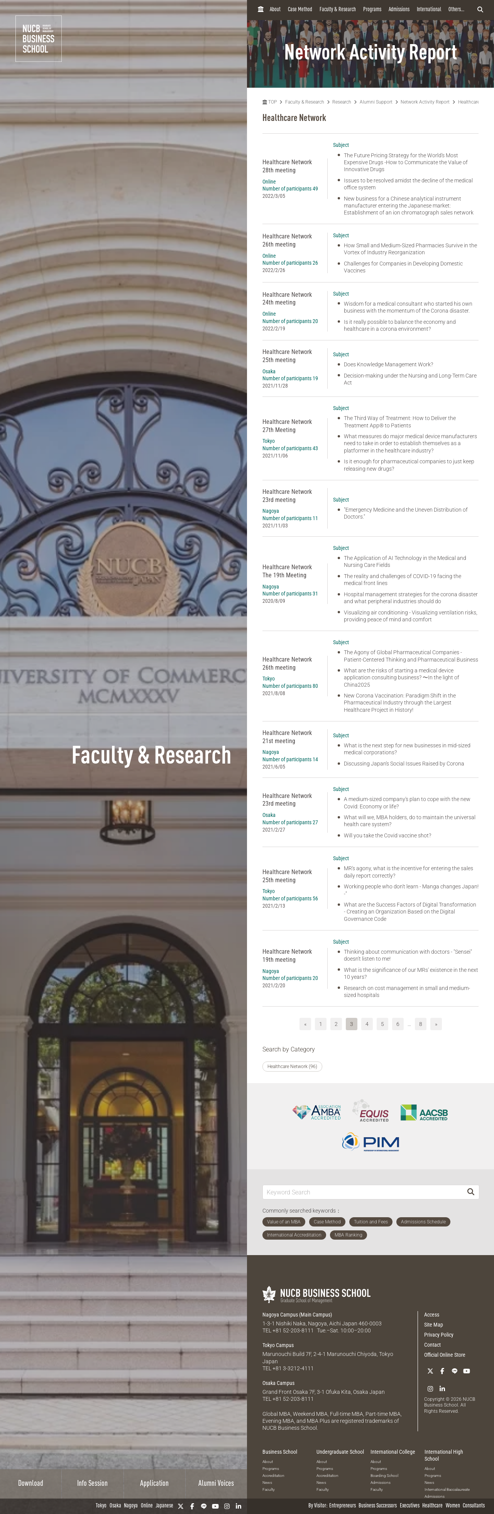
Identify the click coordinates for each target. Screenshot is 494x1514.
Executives (410, 1506)
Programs (372, 10)
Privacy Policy (438, 1335)
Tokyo (101, 1506)
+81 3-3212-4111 (293, 1368)
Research (341, 102)
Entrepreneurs (342, 1506)
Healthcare (432, 1506)
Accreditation (273, 1475)
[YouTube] (215, 1506)
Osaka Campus (278, 1383)
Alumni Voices (216, 1484)
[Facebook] (192, 1506)
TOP (269, 102)
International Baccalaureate (447, 1489)
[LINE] (204, 1506)
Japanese (164, 1506)
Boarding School (384, 1475)
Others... (456, 10)
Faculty (268, 1489)
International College (392, 1452)
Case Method (300, 10)
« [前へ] (305, 1024)
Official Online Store (444, 1355)
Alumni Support (376, 102)
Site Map (433, 1325)
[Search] (471, 1192)
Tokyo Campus (278, 1345)
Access (431, 1315)
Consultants (474, 1506)
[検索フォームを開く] (480, 10)
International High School (444, 1455)
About (275, 10)
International (429, 10)
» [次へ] (436, 1024)
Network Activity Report (425, 102)
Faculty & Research (338, 10)
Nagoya (131, 1506)
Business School (279, 1452)
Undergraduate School (340, 1452)
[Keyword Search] (363, 1192)
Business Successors (378, 1506)
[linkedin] (238, 1506)
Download (30, 1484)
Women (453, 1506)
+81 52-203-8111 (293, 1330)
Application (154, 1484)
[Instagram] (227, 1506)
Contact (432, 1345)
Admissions (399, 10)
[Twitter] (180, 1506)
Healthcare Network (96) (292, 1066)
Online (147, 1506)
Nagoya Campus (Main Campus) (297, 1315)
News (267, 1482)
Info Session (92, 1484)
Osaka (115, 1506)
